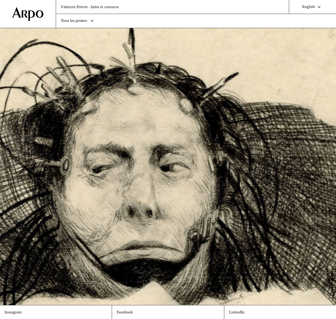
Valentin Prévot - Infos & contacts (90, 7)
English (312, 7)
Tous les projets (78, 21)
